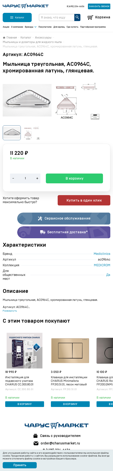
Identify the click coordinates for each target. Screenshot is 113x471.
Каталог (25, 37)
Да (108, 275)
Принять (19, 465)
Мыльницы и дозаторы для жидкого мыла (32, 42)
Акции (6, 27)
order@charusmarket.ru (56, 443)
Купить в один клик (87, 200)
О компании (17, 27)
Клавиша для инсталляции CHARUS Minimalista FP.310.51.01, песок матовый (69, 381)
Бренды (31, 27)
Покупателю (45, 27)
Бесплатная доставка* (64, 232)
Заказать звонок (99, 6)
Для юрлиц (59, 27)
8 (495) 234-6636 (75, 6)
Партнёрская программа (93, 27)
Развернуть (10, 311)
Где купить (72, 27)
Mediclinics (102, 254)
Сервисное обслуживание (63, 219)
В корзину (74, 179)
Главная (10, 37)
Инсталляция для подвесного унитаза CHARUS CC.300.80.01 (20, 381)
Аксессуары (43, 37)
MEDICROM (102, 265)
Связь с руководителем (56, 436)
